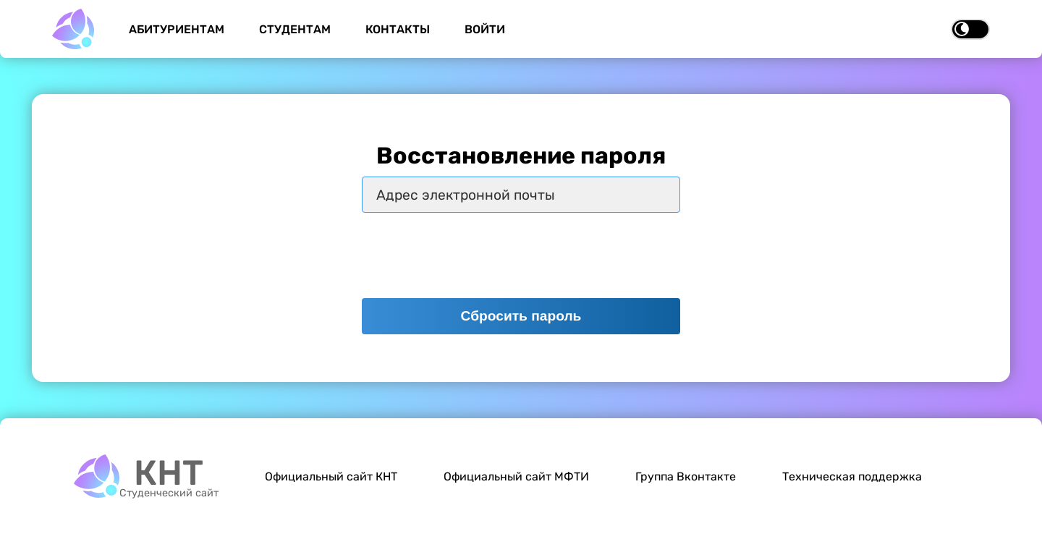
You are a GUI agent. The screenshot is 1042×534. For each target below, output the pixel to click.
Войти (485, 29)
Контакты (397, 29)
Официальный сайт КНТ (331, 476)
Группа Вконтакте (685, 476)
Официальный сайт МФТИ (516, 476)
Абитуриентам (176, 29)
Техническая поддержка (852, 476)
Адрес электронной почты (465, 195)
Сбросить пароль (521, 315)
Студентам (295, 29)
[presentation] (472, 255)
